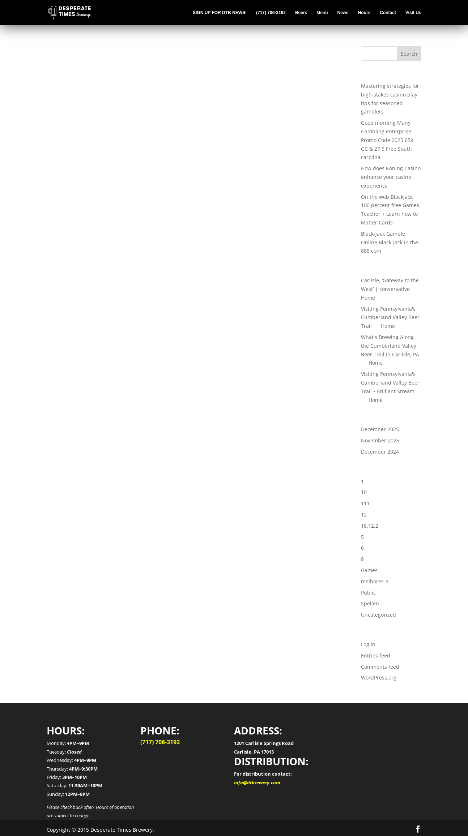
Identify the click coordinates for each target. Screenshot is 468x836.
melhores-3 (374, 581)
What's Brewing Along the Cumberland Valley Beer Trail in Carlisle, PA (390, 346)
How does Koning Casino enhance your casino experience (391, 177)
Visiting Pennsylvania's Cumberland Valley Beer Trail (390, 317)
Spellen (370, 603)
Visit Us (413, 12)
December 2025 (380, 429)
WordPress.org (378, 677)
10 (364, 492)
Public (368, 592)
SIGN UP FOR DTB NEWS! (220, 12)
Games (369, 570)
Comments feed (380, 666)
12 (364, 514)
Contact (388, 12)
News (342, 12)
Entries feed (375, 655)
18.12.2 (369, 525)
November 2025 (380, 440)
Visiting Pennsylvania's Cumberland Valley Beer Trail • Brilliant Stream (390, 382)
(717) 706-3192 (271, 12)
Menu (322, 12)
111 (365, 503)
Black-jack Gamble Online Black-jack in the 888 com (389, 242)
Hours (364, 12)
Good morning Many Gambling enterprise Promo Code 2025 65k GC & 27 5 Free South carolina (387, 139)
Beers (301, 12)
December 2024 (380, 451)
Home (368, 297)
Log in (368, 644)
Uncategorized (378, 614)
